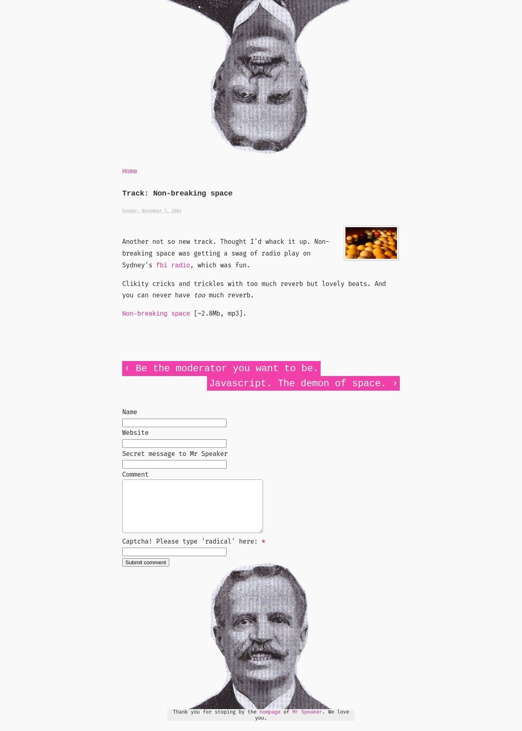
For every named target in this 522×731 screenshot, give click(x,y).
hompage (269, 722)
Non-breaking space (156, 314)
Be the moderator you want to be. (227, 368)
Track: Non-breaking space (177, 194)
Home (129, 171)
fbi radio (173, 265)
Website (135, 432)
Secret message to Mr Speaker (175, 453)
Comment (135, 474)
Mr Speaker (307, 722)
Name (129, 412)
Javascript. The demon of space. (297, 383)
